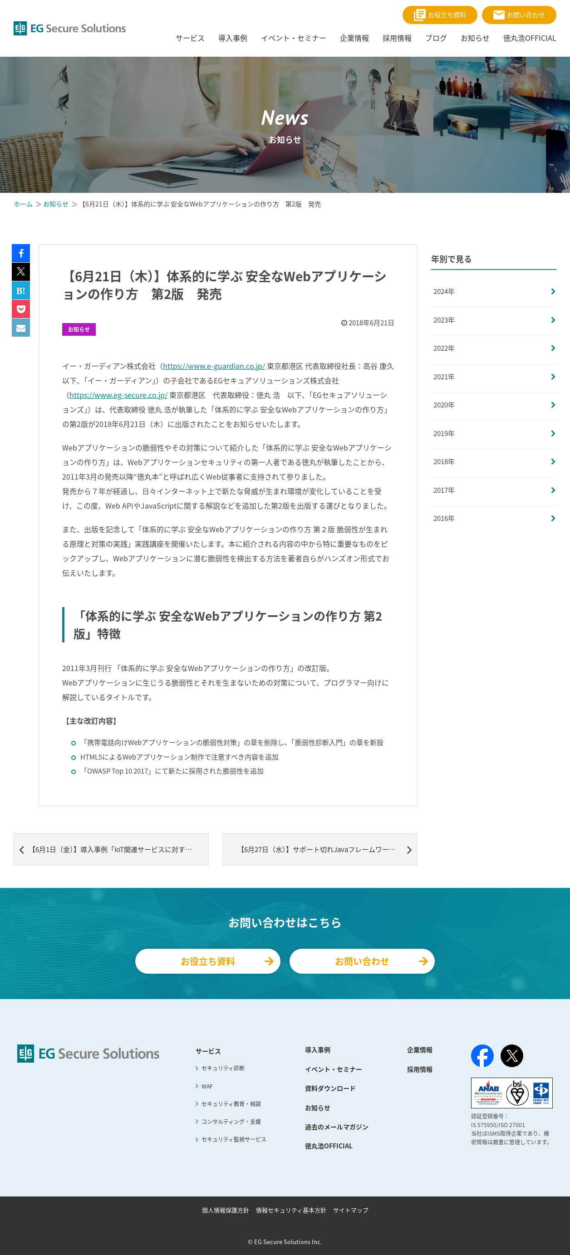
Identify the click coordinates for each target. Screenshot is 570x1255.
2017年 (444, 490)
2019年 (444, 433)
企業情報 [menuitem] (354, 37)
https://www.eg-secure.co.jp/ (118, 394)
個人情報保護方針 (225, 1210)
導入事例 (317, 1049)
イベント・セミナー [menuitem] (293, 37)
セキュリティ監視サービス (233, 1139)
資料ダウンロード (330, 1088)
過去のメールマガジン (337, 1126)
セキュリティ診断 (223, 1068)
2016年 (444, 518)
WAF (207, 1086)
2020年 (444, 405)
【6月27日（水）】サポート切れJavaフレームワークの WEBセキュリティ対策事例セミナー (327, 849)
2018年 (444, 461)
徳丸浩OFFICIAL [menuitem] (529, 37)
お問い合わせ (519, 15)
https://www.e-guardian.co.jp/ (214, 365)
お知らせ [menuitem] (475, 37)
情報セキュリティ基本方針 (291, 1210)
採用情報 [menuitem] (397, 37)
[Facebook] (482, 1057)
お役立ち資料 (440, 15)
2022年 (444, 348)
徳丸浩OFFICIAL (329, 1145)
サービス (208, 1050)
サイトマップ (351, 1210)
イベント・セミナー (333, 1069)
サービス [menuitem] (190, 37)
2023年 (444, 320)
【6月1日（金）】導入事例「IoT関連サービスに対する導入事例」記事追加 (114, 849)
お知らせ (79, 329)
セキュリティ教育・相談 (231, 1104)
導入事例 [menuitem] (232, 37)
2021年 (444, 377)
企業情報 (419, 1049)
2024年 (444, 291)
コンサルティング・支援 (231, 1122)
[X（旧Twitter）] (512, 1055)
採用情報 (419, 1069)
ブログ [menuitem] (436, 37)
